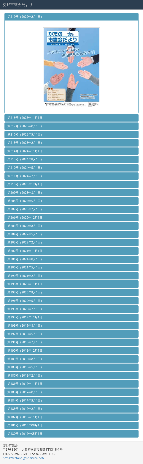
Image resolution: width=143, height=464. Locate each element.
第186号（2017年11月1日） (26, 384)
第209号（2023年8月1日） (25, 193)
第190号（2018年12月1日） (26, 350)
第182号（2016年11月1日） (26, 417)
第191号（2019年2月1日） (25, 342)
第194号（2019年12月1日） (26, 317)
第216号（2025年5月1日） (25, 134)
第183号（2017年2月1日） (25, 409)
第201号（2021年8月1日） (25, 259)
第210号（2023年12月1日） (26, 184)
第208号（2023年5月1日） (25, 201)
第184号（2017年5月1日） (25, 400)
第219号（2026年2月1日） (25, 17)
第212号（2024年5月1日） (25, 168)
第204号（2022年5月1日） (25, 234)
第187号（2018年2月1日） (25, 375)
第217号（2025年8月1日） (25, 126)
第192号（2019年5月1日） (25, 334)
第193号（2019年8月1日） (25, 325)
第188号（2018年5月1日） (25, 367)
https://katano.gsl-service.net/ (23, 458)
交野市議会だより (18, 4)
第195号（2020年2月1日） (25, 309)
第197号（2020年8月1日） (25, 292)
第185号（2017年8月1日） (25, 392)
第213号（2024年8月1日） (25, 159)
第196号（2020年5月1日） (25, 301)
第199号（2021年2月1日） (25, 276)
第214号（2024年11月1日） (26, 151)
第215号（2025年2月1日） (25, 143)
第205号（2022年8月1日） (25, 226)
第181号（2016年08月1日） (26, 425)
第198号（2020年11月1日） (26, 284)
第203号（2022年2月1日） (25, 242)
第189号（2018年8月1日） (25, 359)
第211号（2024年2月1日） (25, 176)
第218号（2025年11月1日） (26, 118)
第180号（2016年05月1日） (26, 434)
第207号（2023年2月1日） (25, 209)
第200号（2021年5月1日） (25, 267)
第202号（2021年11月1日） (26, 251)
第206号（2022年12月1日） (26, 218)
